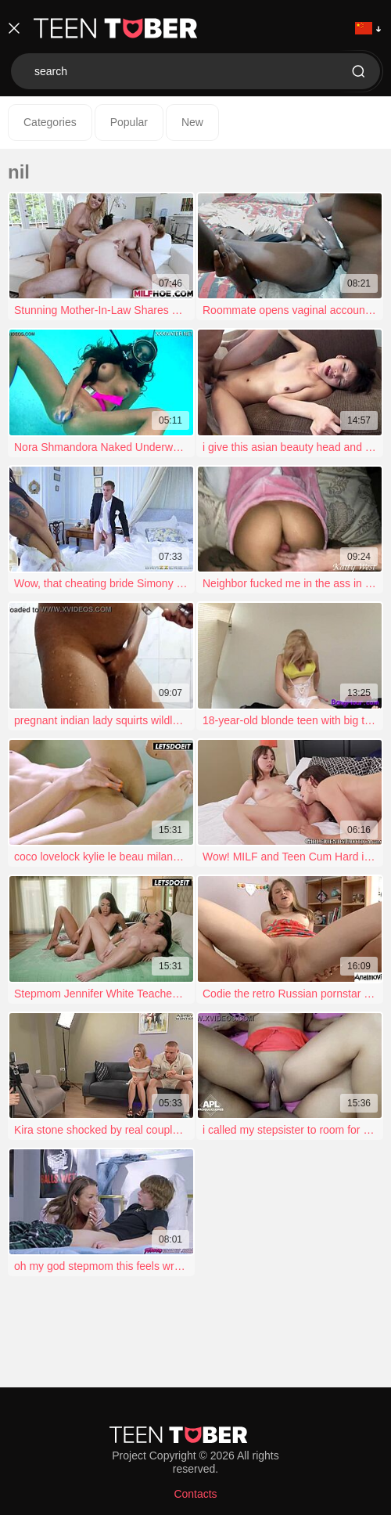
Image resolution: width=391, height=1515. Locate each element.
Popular (129, 122)
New (192, 122)
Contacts (195, 1494)
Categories (50, 122)
